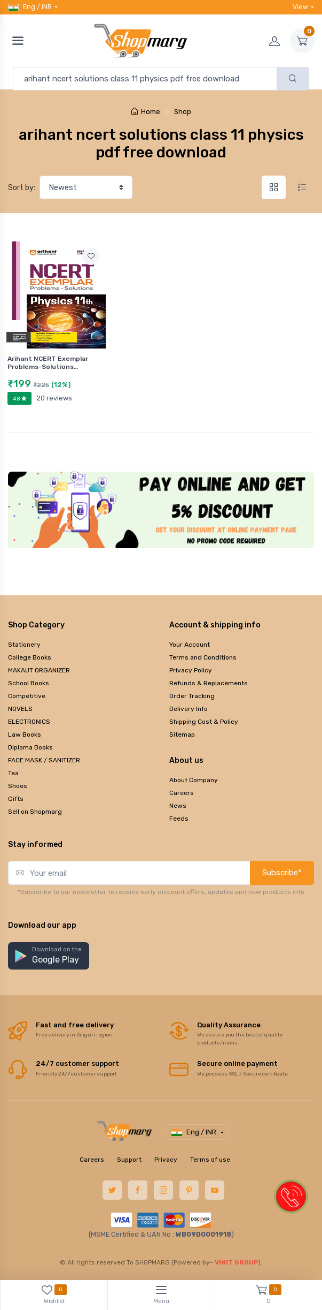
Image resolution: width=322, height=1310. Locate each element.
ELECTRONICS (29, 721)
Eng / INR (30, 7)
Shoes (17, 786)
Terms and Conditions (203, 657)
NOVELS (20, 709)
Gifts (15, 798)
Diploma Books (30, 747)
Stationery (24, 644)
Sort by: (21, 187)
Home (145, 112)
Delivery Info (188, 709)
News (177, 805)
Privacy (165, 1159)
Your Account (189, 644)
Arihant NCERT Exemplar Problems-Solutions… (47, 362)
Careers (181, 793)
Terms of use (210, 1159)
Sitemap (182, 734)
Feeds (179, 818)
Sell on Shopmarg (35, 811)
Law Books (24, 734)
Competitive (26, 696)
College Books (29, 657)
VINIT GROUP (236, 1262)
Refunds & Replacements (208, 683)
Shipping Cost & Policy (203, 721)
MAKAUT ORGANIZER (39, 670)
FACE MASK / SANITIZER (44, 760)
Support (129, 1159)
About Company (193, 780)
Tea (13, 773)
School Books (28, 683)
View (300, 7)
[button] (48, 956)
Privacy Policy (190, 670)
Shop (182, 112)
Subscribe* (282, 872)
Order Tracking (192, 696)
